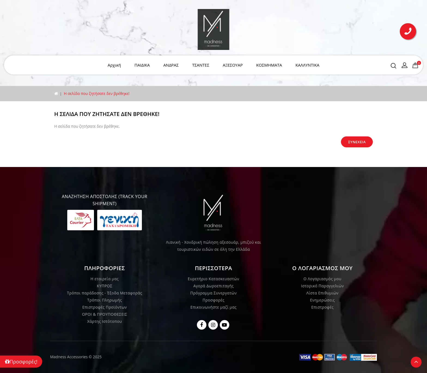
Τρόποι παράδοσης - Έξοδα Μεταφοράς (104, 293)
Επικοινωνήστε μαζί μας (213, 307)
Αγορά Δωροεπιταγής (213, 285)
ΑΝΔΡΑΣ (171, 65)
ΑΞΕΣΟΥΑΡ (233, 65)
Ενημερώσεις (322, 300)
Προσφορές (213, 300)
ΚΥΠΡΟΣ (104, 285)
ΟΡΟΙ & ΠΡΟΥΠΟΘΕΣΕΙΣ (104, 314)
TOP (416, 362)
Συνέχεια (357, 141)
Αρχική (114, 65)
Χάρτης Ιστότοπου (104, 321)
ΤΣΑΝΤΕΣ (200, 65)
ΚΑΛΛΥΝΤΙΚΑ (307, 65)
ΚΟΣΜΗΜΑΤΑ (269, 65)
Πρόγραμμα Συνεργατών (213, 293)
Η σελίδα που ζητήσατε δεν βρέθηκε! (96, 93)
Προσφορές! (21, 361)
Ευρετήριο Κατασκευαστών (213, 278)
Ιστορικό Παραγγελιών (322, 285)
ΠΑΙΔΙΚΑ (142, 65)
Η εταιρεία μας (104, 278)
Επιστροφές (322, 307)
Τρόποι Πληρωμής (104, 300)
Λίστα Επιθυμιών (322, 293)
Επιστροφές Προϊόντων (104, 307)
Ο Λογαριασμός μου (322, 278)
